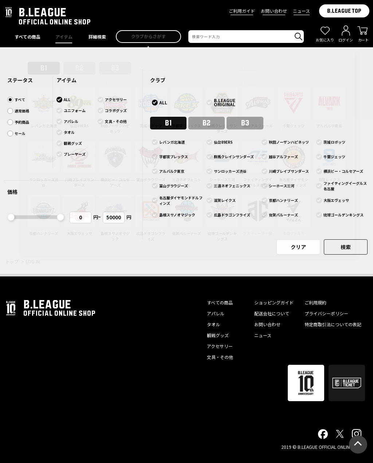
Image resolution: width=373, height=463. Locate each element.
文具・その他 (220, 357)
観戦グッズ (218, 335)
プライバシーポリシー (326, 313)
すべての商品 (220, 302)
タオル (213, 324)
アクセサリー (220, 346)
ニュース (301, 11)
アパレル (215, 313)
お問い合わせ (274, 11)
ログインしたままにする (72, 183)
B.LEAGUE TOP (344, 11)
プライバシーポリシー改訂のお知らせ (186, 54)
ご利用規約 (315, 302)
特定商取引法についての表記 (333, 324)
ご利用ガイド (242, 11)
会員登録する (273, 205)
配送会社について (271, 313)
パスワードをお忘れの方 (59, 168)
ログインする (99, 205)
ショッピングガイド (274, 302)
